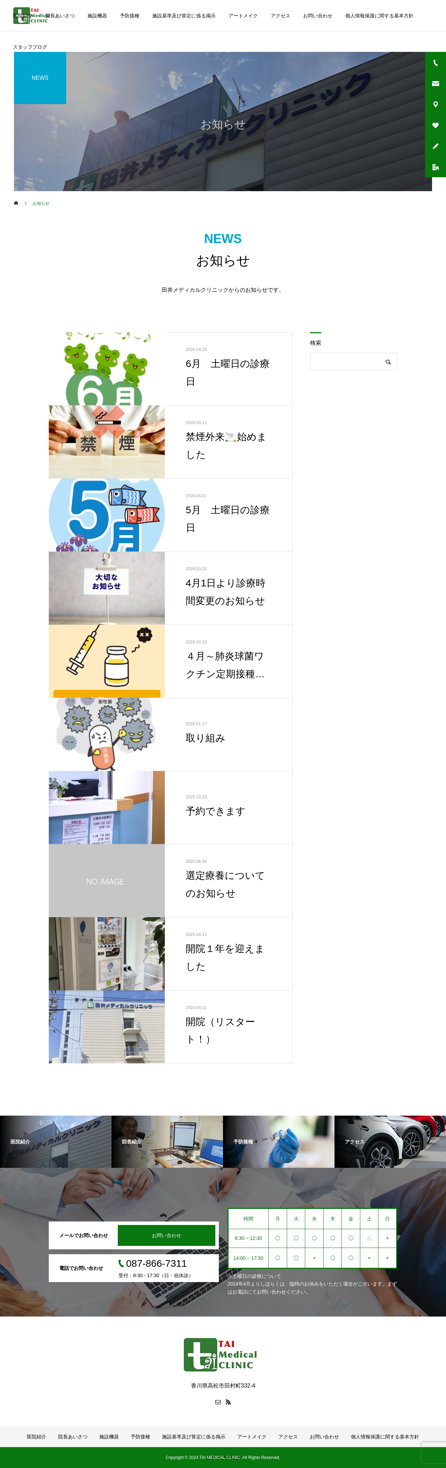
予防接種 (129, 15)
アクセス (280, 15)
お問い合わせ (317, 15)
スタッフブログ (30, 47)
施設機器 (97, 15)
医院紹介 (22, 15)
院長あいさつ (60, 15)
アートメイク (243, 15)
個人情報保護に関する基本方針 (379, 15)
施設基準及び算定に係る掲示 (184, 15)
